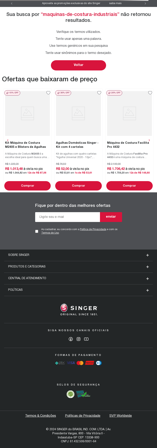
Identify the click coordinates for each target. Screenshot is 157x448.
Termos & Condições (40, 416)
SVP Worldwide (120, 416)
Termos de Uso (50, 233)
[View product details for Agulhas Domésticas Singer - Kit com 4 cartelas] (78, 140)
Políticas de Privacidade (82, 416)
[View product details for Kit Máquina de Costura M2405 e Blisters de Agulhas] (27, 140)
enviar (111, 216)
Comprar (27, 186)
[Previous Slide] (11, 3)
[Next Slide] (145, 3)
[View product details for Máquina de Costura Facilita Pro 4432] (129, 140)
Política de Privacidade (93, 229)
